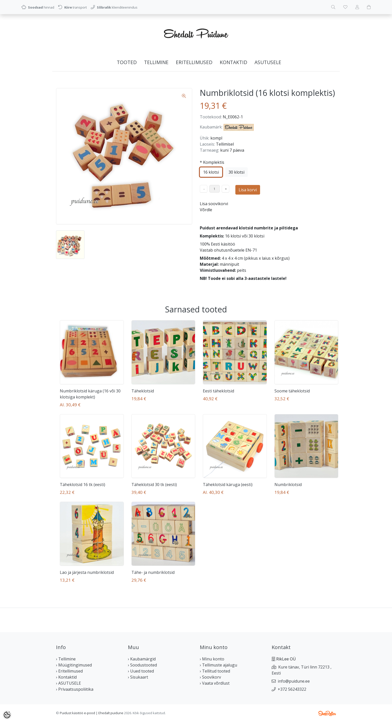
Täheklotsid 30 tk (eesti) (154, 484)
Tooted (127, 62)
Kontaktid (233, 62)
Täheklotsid (142, 391)
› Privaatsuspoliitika (74, 689)
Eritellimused (194, 62)
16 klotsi (211, 172)
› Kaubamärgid (142, 659)
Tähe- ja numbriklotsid (153, 572)
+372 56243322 (292, 689)
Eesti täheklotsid (218, 391)
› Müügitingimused (74, 665)
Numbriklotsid (288, 484)
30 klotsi (236, 172)
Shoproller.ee (327, 713)
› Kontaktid (66, 677)
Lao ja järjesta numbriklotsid (87, 572)
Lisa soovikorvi (214, 203)
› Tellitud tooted (215, 671)
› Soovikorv (210, 677)
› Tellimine (66, 659)
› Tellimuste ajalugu (218, 665)
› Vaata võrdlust (215, 683)
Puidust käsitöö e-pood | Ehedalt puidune (91, 713)
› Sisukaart (138, 677)
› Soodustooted (142, 665)
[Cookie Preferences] (7, 714)
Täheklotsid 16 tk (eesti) (82, 484)
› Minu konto (212, 659)
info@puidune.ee (294, 681)
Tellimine (156, 62)
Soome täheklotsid (292, 391)
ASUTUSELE (268, 62)
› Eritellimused (69, 671)
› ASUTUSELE (68, 683)
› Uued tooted (141, 671)
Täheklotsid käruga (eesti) (228, 484)
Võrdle (206, 209)
